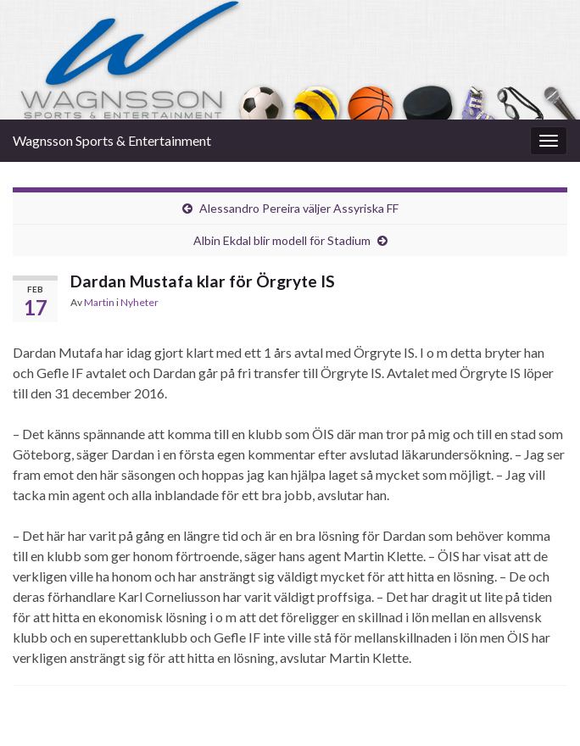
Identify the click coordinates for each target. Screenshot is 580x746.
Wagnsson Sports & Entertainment (112, 140)
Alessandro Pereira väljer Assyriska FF (299, 208)
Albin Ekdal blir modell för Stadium (282, 240)
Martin (99, 302)
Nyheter (139, 302)
